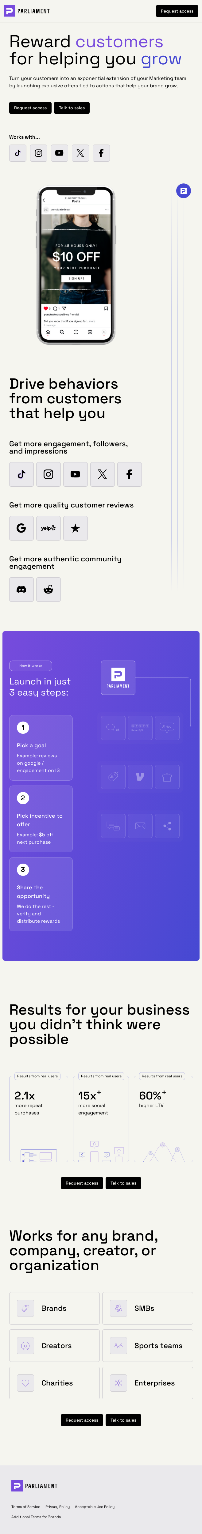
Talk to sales (72, 107)
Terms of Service (25, 1506)
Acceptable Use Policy (95, 1506)
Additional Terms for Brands (36, 1516)
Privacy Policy (57, 1506)
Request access (177, 11)
